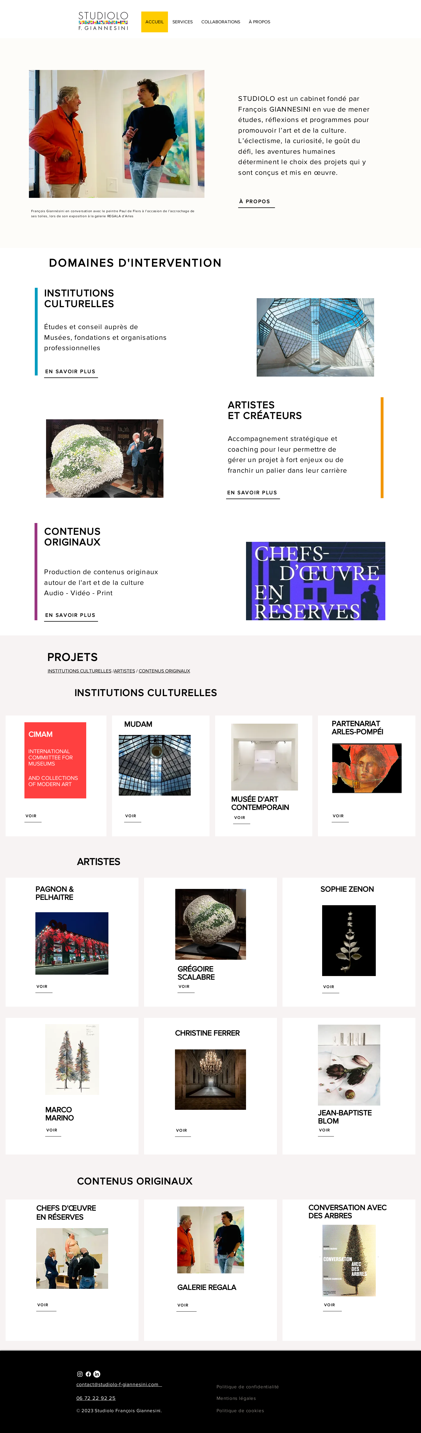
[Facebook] (88, 1374)
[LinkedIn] (96, 1374)
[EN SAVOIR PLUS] (71, 371)
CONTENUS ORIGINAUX (164, 670)
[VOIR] (33, 816)
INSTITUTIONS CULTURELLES (79, 670)
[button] (182, 22)
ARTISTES (124, 670)
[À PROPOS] (256, 201)
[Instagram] (79, 1374)
